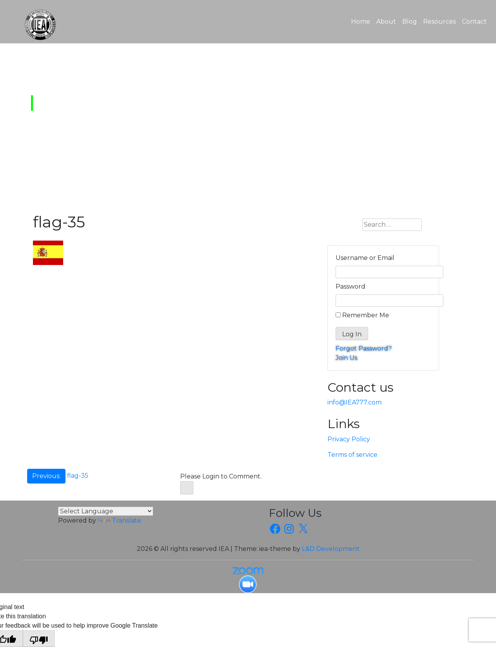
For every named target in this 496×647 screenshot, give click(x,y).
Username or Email (365, 258)
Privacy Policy (348, 439)
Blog (409, 21)
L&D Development (331, 548)
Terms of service (352, 454)
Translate (119, 520)
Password (350, 286)
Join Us (346, 357)
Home (362, 21)
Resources (439, 21)
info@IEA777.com (354, 402)
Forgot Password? (364, 348)
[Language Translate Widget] (105, 511)
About (386, 21)
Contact (474, 21)
